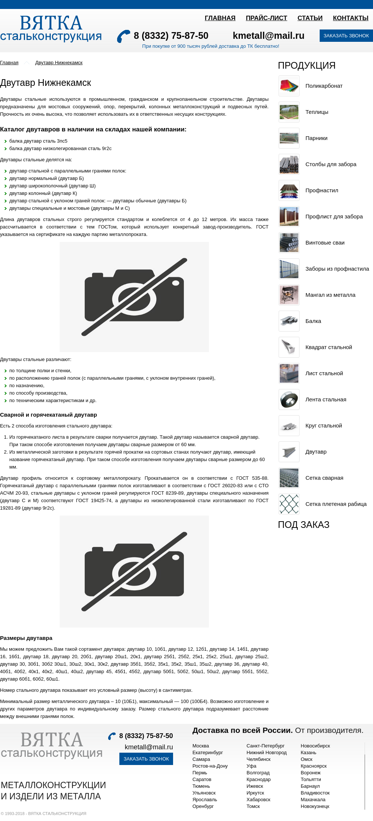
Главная (220, 18)
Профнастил (321, 190)
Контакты (351, 18)
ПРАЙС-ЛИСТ (266, 18)
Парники (316, 138)
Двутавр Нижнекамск (58, 62)
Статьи (310, 18)
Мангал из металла (330, 295)
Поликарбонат (324, 86)
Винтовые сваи (325, 242)
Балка (313, 321)
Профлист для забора (334, 216)
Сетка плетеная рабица (336, 504)
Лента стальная (326, 399)
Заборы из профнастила (337, 268)
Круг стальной (323, 425)
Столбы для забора (330, 164)
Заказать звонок (346, 35)
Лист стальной (324, 373)
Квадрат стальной (328, 347)
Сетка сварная (324, 478)
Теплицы (316, 112)
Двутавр (316, 451)
